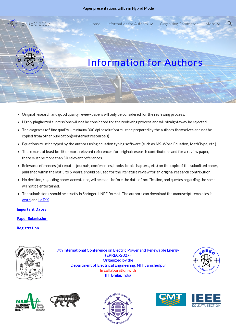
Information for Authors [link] (127, 23)
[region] (118, 8)
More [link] (210, 23)
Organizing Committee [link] (179, 23)
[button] (230, 23)
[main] (153, 57)
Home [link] (95, 23)
